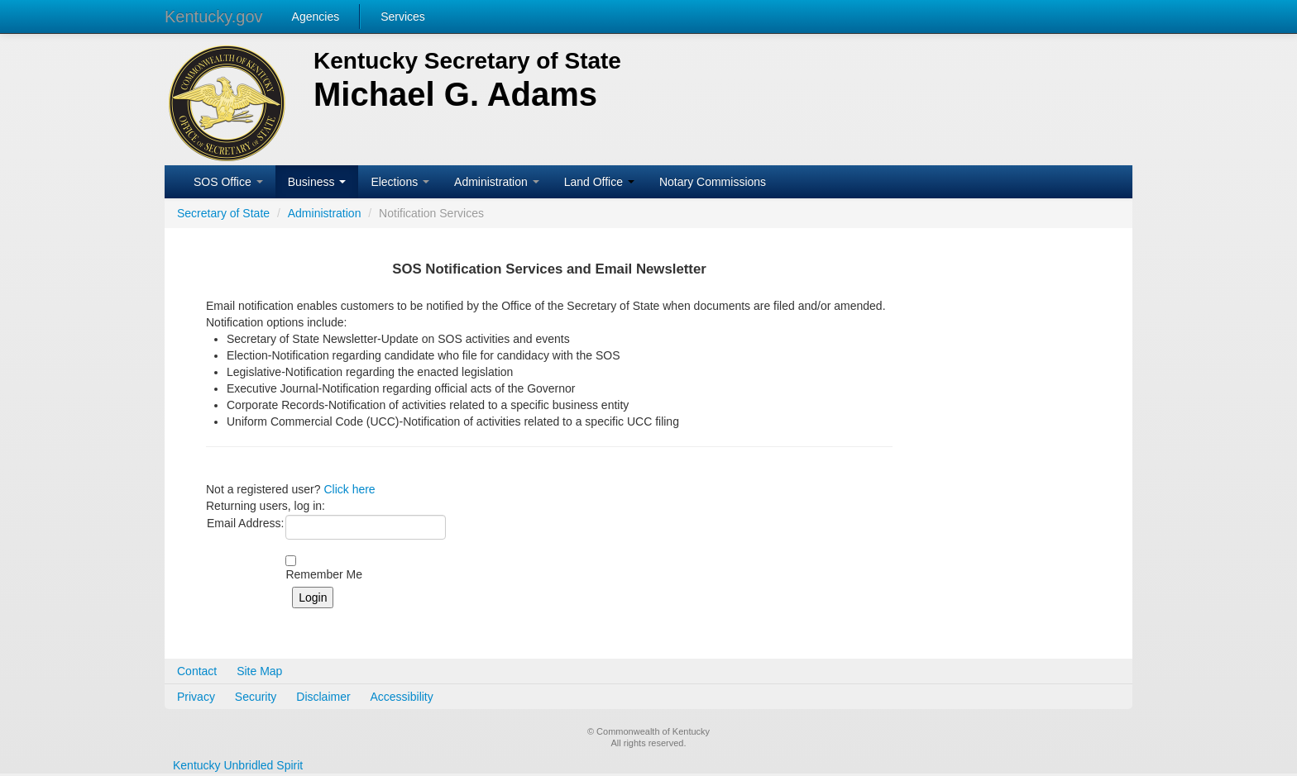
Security (256, 696)
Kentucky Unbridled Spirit (238, 765)
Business (317, 181)
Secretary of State (223, 213)
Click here (349, 489)
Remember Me (323, 574)
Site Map (259, 671)
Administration (496, 181)
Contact (197, 671)
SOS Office (228, 181)
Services (402, 16)
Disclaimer (323, 696)
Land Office (599, 181)
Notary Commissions (712, 181)
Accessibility (402, 696)
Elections (400, 181)
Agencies (316, 16)
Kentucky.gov (214, 16)
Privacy (196, 696)
